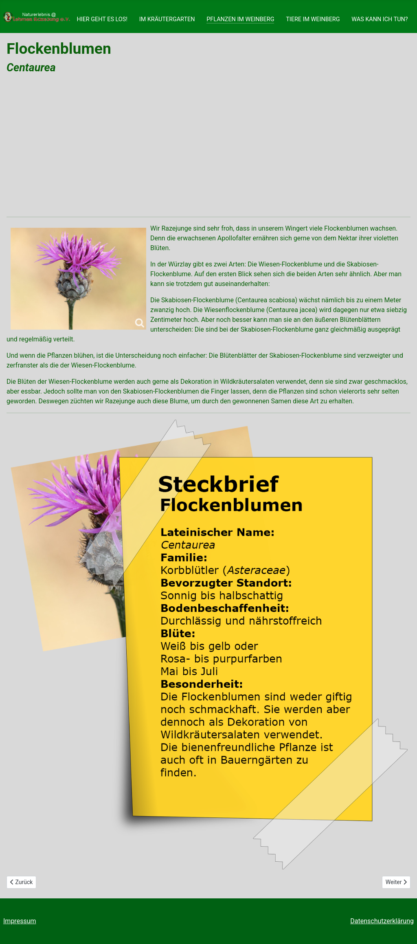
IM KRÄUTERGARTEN (167, 19)
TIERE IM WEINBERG (313, 19)
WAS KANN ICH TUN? (379, 19)
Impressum (19, 921)
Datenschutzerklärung (382, 921)
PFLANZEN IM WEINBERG (240, 19)
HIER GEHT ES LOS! (102, 19)
